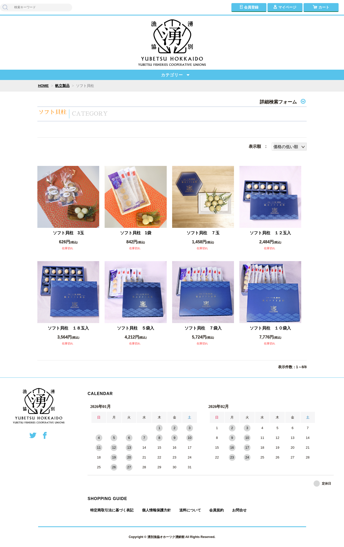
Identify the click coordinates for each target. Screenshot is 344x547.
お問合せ (239, 510)
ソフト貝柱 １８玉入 (68, 328)
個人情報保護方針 (156, 510)
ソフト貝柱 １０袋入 (270, 328)
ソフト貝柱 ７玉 (203, 233)
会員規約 (216, 510)
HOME (43, 86)
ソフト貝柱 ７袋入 (203, 328)
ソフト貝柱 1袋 (135, 233)
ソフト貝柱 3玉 (68, 233)
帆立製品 (62, 86)
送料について (190, 510)
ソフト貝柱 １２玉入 (270, 233)
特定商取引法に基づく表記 (111, 510)
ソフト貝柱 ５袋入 (135, 328)
